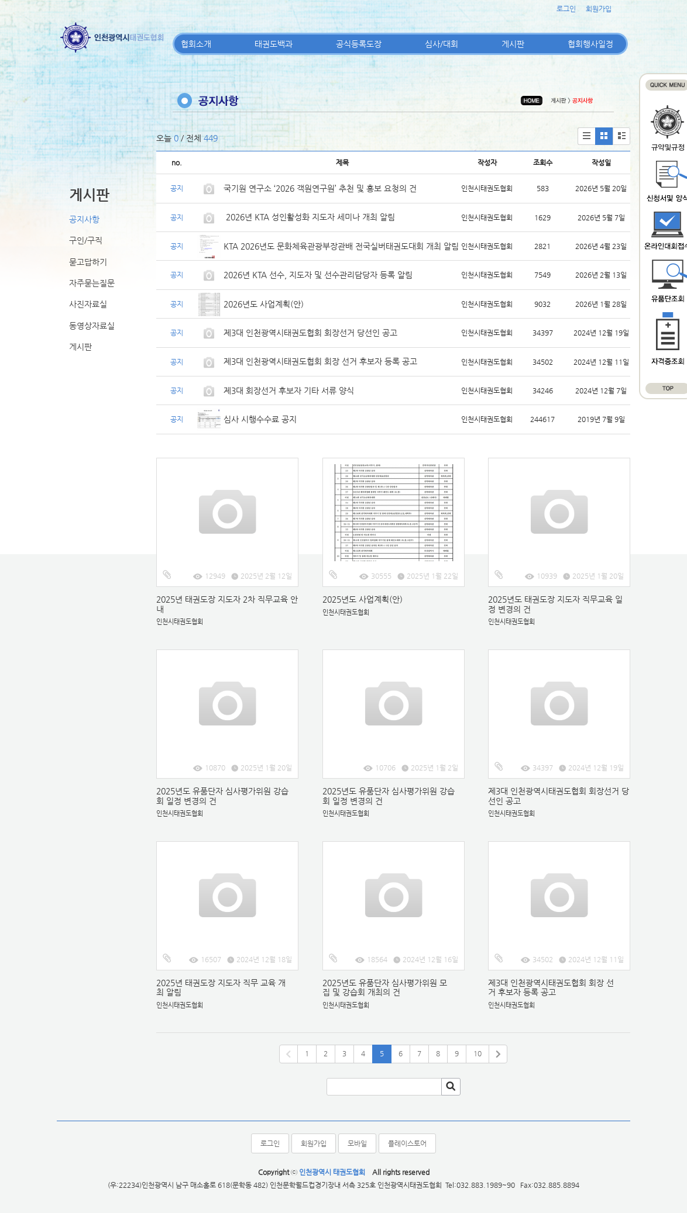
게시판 (512, 44)
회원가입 (599, 9)
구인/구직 (85, 240)
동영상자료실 (92, 325)
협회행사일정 (590, 44)
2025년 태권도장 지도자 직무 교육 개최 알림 (221, 987)
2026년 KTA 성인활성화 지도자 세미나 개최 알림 (309, 217)
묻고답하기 (88, 262)
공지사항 (84, 219)
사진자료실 (88, 304)
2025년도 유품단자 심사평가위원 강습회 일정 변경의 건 (222, 796)
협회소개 (196, 44)
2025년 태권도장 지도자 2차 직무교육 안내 (227, 604)
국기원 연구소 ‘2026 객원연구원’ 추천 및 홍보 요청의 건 (320, 188)
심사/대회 (441, 44)
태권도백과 (274, 44)
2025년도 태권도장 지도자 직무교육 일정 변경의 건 (555, 604)
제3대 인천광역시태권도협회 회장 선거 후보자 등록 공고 (320, 361)
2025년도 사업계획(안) (362, 599)
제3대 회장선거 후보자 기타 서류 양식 (289, 390)
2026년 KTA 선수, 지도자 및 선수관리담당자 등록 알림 (318, 274)
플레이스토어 (407, 1143)
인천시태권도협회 (179, 621)
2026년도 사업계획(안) (264, 304)
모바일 (357, 1143)
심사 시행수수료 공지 (260, 419)
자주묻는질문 (92, 283)
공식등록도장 (359, 44)
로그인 (566, 9)
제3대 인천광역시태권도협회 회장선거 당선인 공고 (310, 332)
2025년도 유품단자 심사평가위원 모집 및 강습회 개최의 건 (384, 987)
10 (477, 1053)
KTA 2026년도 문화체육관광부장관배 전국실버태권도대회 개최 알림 (341, 246)
